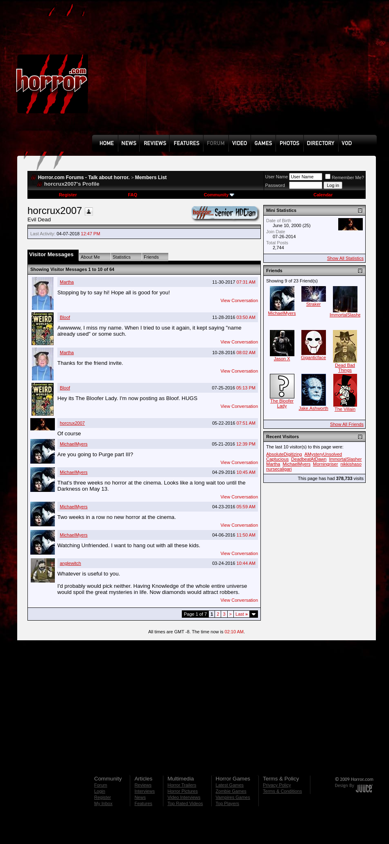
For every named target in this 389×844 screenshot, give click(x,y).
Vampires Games (233, 797)
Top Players (227, 803)
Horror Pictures (182, 791)
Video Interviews (184, 797)
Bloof (65, 317)
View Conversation (239, 300)
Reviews (143, 785)
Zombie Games (231, 791)
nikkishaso (350, 464)
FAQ (132, 194)
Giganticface (313, 357)
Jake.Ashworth (313, 408)
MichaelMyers (74, 443)
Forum (100, 785)
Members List (151, 177)
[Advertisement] (201, 73)
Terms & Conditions (282, 791)
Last (241, 614)
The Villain (345, 409)
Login (99, 791)
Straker (313, 304)
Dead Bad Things (345, 368)
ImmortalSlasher (346, 314)
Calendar (322, 194)
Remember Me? (344, 177)
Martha (67, 282)
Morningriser (325, 464)
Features (143, 803)
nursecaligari (279, 468)
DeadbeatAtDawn (308, 459)
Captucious (277, 459)
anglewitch (70, 563)
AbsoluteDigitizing (284, 454)
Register (68, 194)
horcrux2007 (72, 423)
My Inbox (103, 803)
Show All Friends (347, 424)
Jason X (282, 358)
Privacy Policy (277, 785)
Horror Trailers (181, 785)
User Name (276, 176)
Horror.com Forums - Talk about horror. (84, 177)
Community (219, 194)
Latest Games (230, 785)
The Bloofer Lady (282, 403)
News (140, 797)
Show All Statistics (345, 258)
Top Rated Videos (185, 803)
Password (275, 185)
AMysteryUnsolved (323, 454)
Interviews (144, 791)
